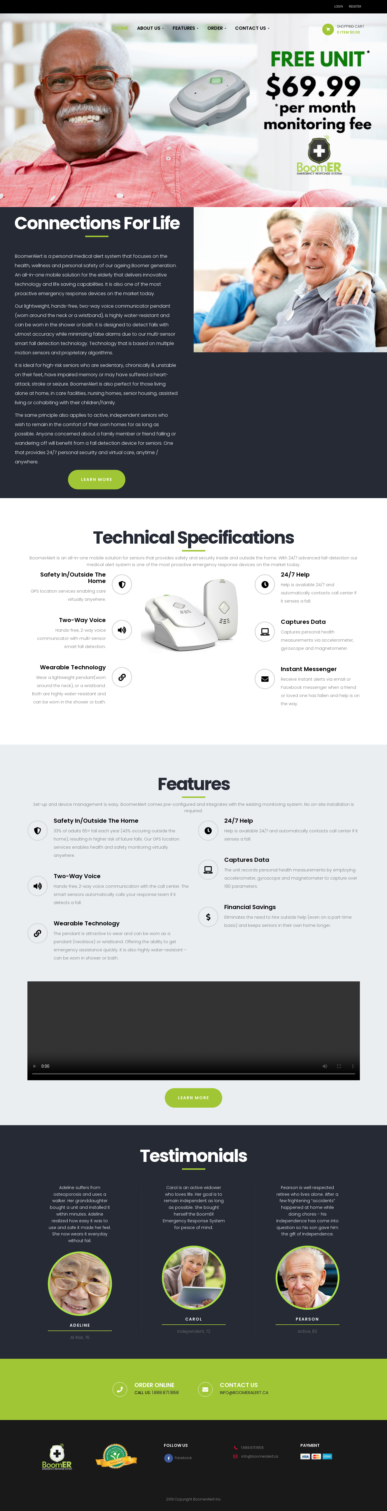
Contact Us (252, 28)
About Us (150, 28)
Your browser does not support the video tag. (193, 1030)
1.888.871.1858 (165, 1393)
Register (355, 6)
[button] (341, 31)
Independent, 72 (193, 1331)
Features (186, 28)
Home (121, 28)
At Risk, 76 (80, 1337)
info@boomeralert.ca (244, 1393)
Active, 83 (307, 1331)
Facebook (178, 1457)
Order (216, 28)
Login (338, 6)
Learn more (96, 479)
